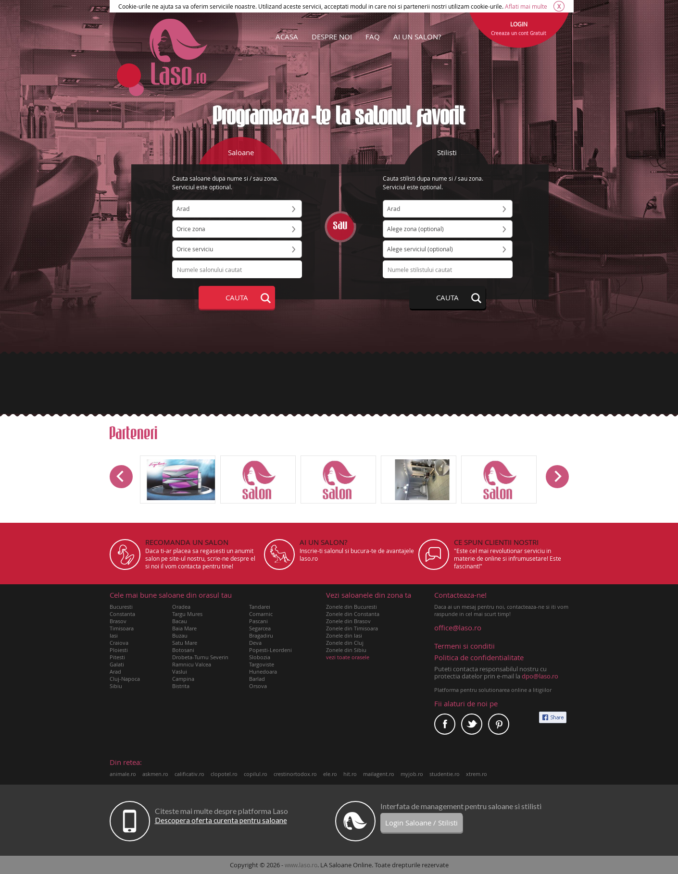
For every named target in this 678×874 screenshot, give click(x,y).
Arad (115, 671)
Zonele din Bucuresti (351, 606)
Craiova (119, 642)
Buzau (180, 635)
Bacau (179, 621)
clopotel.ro (224, 773)
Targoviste (261, 664)
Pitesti (117, 657)
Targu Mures (187, 613)
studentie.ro (444, 773)
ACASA (287, 36)
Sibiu (116, 685)
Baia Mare (184, 628)
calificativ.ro (189, 773)
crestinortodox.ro (295, 773)
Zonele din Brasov (348, 621)
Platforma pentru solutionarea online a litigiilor (493, 689)
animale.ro (123, 773)
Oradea (181, 606)
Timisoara (122, 628)
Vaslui (179, 671)
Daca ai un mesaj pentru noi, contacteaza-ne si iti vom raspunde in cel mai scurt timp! (501, 604)
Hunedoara (263, 671)
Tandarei (259, 606)
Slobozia (259, 657)
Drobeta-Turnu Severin (200, 657)
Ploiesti (119, 649)
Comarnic (261, 613)
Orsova (258, 685)
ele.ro (330, 773)
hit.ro (350, 773)
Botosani (183, 649)
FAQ (372, 36)
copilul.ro (255, 773)
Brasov (118, 621)
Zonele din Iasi (344, 635)
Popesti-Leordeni (270, 649)
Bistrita (180, 685)
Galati (117, 664)
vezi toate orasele (347, 657)
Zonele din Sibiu (346, 649)
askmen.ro (155, 773)
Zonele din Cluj (345, 642)
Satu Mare (184, 642)
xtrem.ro (476, 773)
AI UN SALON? (417, 36)
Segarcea (260, 628)
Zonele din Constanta (352, 613)
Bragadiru (261, 635)
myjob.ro (412, 773)
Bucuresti (121, 606)
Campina (183, 678)
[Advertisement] (339, 383)
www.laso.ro (301, 865)
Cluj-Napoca (125, 678)
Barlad (257, 678)
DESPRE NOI (332, 36)
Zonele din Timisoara (352, 628)
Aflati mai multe (526, 6)
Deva (255, 642)
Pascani (258, 621)
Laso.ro (178, 52)
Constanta (122, 613)
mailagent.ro (378, 773)
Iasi (114, 635)
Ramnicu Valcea (191, 664)
